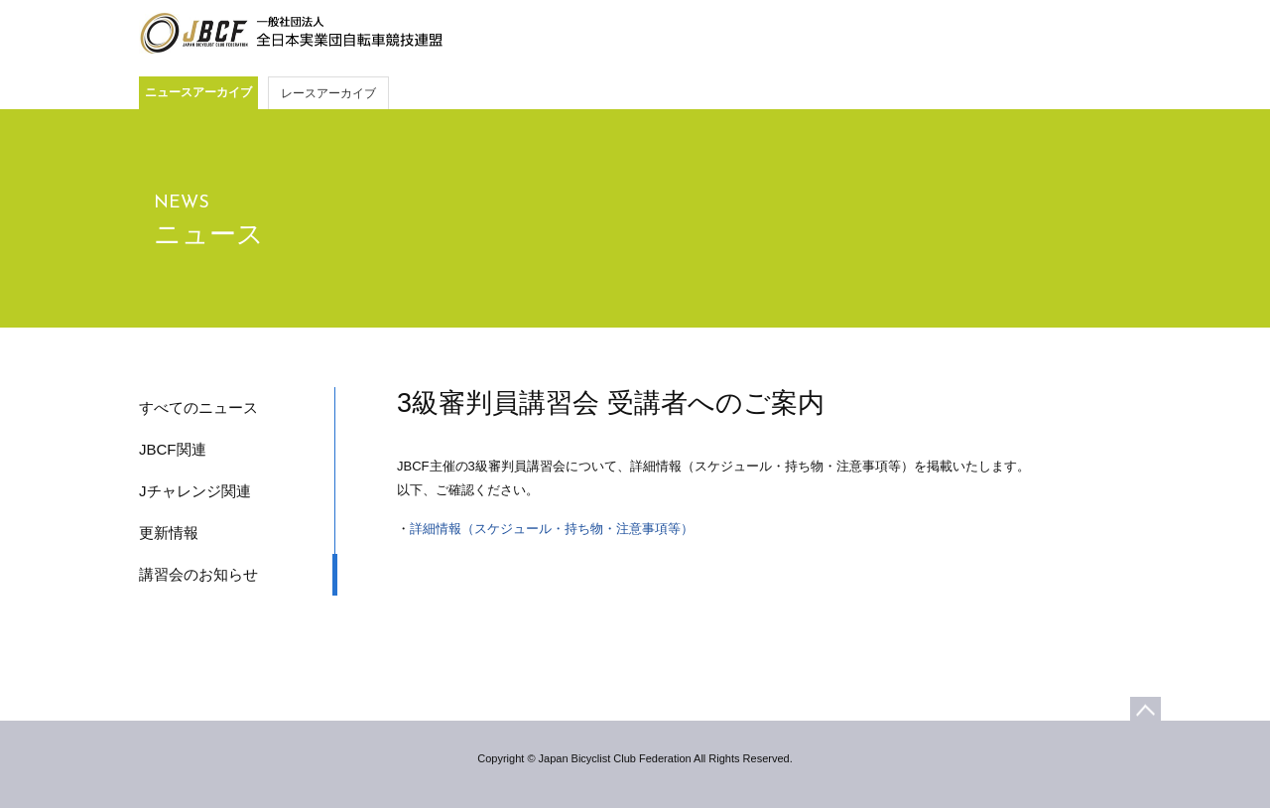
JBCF (291, 34)
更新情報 (168, 532)
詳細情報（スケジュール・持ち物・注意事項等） (552, 528)
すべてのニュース (198, 407)
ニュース (209, 234)
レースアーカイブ (328, 93)
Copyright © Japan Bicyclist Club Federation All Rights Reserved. (634, 758)
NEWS (181, 203)
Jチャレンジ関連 (195, 490)
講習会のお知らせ (198, 574)
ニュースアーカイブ (198, 92)
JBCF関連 (172, 449)
